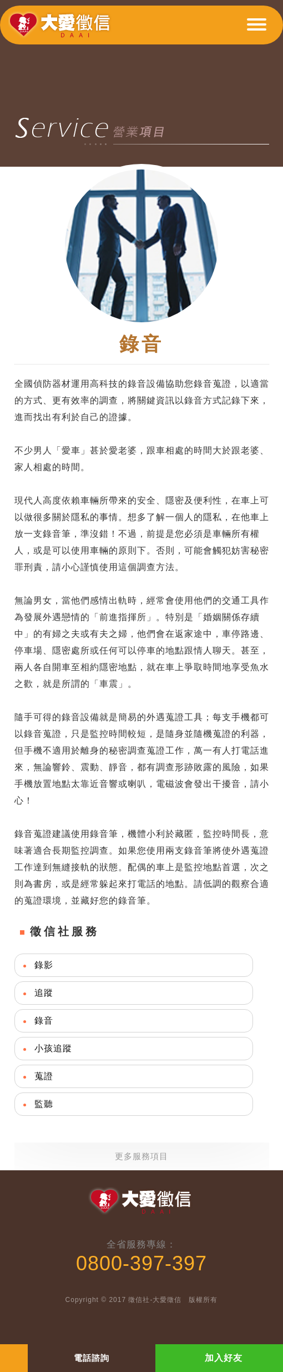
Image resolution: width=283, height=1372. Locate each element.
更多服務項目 (141, 1156)
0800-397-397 (141, 1263)
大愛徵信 (61, 29)
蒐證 (43, 1076)
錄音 (43, 1020)
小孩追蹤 (53, 1048)
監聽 (43, 1104)
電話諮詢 (91, 1358)
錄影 (43, 965)
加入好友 (223, 1358)
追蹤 (43, 992)
